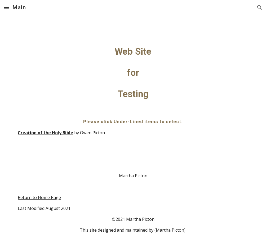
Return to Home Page (39, 197)
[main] (133, 128)
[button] (6, 7)
